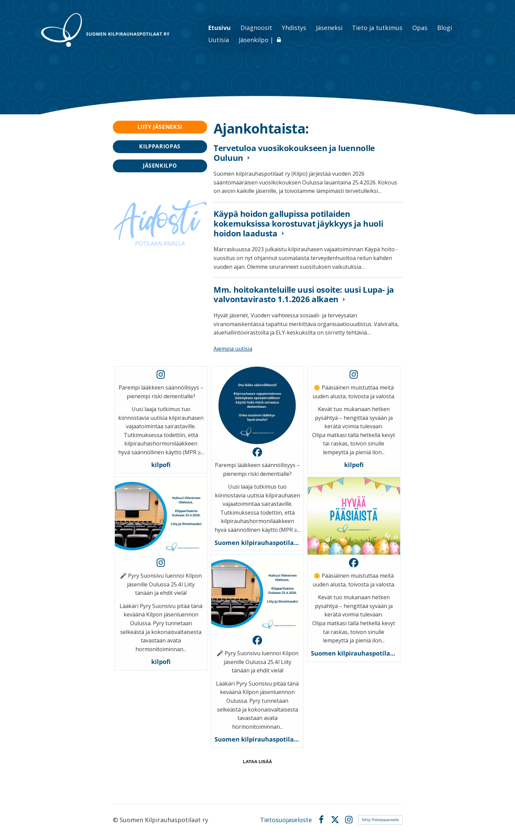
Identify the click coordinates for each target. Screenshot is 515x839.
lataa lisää (257, 761)
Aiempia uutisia (233, 348)
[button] (161, 419)
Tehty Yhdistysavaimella (380, 819)
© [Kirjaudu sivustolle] (116, 820)
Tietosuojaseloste (286, 820)
